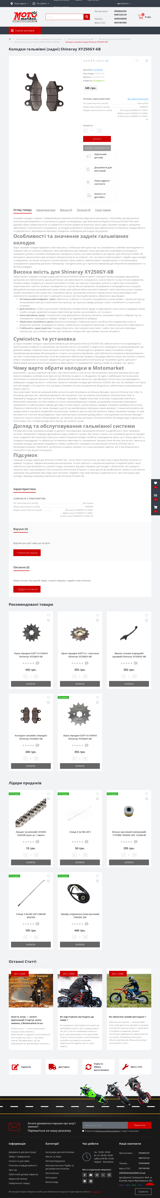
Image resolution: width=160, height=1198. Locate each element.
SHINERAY (98, 69)
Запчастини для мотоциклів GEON (114, 39)
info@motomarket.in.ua (132, 1172)
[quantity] (31, 676)
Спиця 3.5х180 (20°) (80, 831)
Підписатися (139, 1125)
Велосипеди (52, 1182)
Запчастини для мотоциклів (80, 39)
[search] (86, 17)
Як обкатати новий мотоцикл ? (127, 1016)
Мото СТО (136, 1066)
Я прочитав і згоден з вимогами (112, 1131)
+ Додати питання (27, 589)
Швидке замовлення (97, 148)
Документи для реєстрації (103, 169)
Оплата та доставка (100, 195)
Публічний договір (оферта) (23, 1174)
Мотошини (51, 1177)
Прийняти (143, 1191)
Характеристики (45, 210)
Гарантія (26, 1066)
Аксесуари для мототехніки (60, 1152)
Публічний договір (100, 156)
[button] (41, 3)
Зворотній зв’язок (18, 1178)
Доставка (64, 1066)
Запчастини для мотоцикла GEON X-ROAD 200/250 (37, 42)
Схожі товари (103, 210)
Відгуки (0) (66, 210)
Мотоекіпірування (55, 1161)
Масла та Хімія (53, 1156)
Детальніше (95, 1191)
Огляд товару (22, 210)
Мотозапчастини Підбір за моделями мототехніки (39, 39)
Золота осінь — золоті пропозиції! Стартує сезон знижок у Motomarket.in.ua (27, 1020)
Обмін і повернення (19, 1156)
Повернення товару (19, 1183)
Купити (97, 138)
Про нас (13, 1169)
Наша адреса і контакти (102, 182)
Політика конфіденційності (108, 1131)
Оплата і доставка (62, 7)
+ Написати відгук (27, 552)
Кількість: (88, 125)
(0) (107, 60)
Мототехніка (52, 1173)
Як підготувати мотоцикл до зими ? (77, 1018)
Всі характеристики (138, 98)
